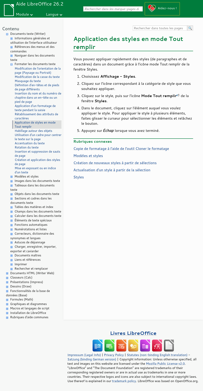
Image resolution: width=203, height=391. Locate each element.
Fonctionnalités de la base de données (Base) (28, 293)
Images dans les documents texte (37, 181)
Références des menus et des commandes (32, 49)
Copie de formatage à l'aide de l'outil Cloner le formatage (121, 148)
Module (22, 14)
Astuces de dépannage (29, 242)
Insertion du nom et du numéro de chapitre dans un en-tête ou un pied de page (38, 97)
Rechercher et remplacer (31, 268)
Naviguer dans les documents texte (32, 57)
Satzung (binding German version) (91, 359)
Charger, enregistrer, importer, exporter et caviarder (33, 249)
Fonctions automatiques (30, 225)
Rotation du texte (27, 147)
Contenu (10, 29)
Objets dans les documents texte (36, 194)
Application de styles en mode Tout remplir (35, 124)
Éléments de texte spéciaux (33, 220)
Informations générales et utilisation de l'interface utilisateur (33, 40)
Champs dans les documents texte (37, 211)
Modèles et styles (26, 176)
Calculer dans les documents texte (37, 216)
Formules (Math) (21, 299)
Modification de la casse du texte (37, 77)
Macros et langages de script (29, 308)
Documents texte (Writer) (28, 34)
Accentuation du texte (30, 143)
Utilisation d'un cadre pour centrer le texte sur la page (38, 137)
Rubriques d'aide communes (29, 317)
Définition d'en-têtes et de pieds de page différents (37, 87)
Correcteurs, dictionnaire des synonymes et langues (32, 235)
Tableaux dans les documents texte (32, 187)
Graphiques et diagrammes (28, 304)
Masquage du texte (28, 81)
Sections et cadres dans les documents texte (31, 200)
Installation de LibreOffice (28, 313)
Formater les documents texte (35, 64)
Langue (52, 14)
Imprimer (20, 264)
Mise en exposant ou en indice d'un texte (35, 170)
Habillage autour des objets (33, 131)
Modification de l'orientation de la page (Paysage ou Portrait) (38, 70)
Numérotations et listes (30, 229)
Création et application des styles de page (37, 162)
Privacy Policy (114, 355)
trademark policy (124, 381)
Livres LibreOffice (133, 333)
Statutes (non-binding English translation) (157, 355)
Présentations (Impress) (26, 282)
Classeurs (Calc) (21, 277)
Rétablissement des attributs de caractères (36, 116)
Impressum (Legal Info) (84, 355)
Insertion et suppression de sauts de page (37, 153)
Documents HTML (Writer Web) (32, 273)
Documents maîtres (27, 255)
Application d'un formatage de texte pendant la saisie (35, 108)
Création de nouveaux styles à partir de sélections (115, 162)
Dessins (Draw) (20, 286)
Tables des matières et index (33, 207)
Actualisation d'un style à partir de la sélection (111, 169)
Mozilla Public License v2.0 (165, 363)
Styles (78, 176)
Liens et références (27, 260)
